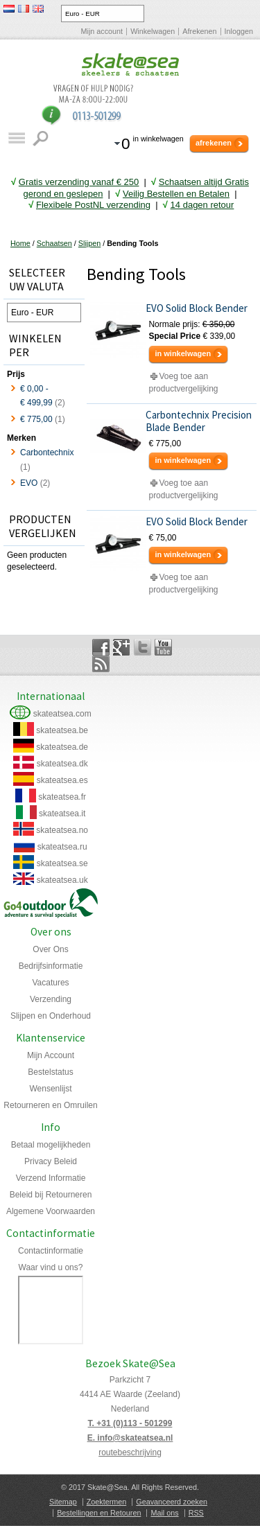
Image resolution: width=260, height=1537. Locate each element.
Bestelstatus (50, 1072)
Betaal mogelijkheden (51, 1145)
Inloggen (239, 31)
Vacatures (50, 982)
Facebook (101, 647)
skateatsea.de (62, 747)
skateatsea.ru (62, 847)
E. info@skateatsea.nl (130, 1438)
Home (20, 243)
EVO (28, 483)
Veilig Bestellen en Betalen (176, 193)
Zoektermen (107, 1502)
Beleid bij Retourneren (51, 1195)
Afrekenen (199, 31)
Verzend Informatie (51, 1178)
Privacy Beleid (50, 1161)
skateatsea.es (62, 780)
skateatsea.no (62, 830)
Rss (101, 664)
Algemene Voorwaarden (50, 1211)
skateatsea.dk (62, 763)
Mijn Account (50, 1055)
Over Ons (50, 949)
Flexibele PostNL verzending (93, 205)
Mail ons (164, 1513)
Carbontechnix (46, 452)
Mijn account (102, 31)
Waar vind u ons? (51, 1267)
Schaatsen (54, 243)
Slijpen (89, 243)
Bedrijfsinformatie (51, 966)
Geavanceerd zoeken (171, 1502)
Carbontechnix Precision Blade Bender (199, 421)
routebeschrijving (130, 1452)
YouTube (163, 647)
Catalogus (16, 138)
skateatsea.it (62, 813)
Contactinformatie (50, 1251)
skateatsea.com (62, 714)
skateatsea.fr (62, 797)
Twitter (142, 647)
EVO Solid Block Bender (197, 308)
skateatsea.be (62, 730)
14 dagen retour (202, 205)
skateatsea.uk (62, 880)
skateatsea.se (62, 863)
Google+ (121, 647)
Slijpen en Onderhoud (50, 1016)
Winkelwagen (152, 31)
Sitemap (63, 1502)
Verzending (50, 999)
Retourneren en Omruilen (50, 1105)
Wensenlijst (50, 1089)
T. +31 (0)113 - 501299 (130, 1423)
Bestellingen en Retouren (99, 1513)
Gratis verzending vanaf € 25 (79, 182)
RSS (196, 1513)
